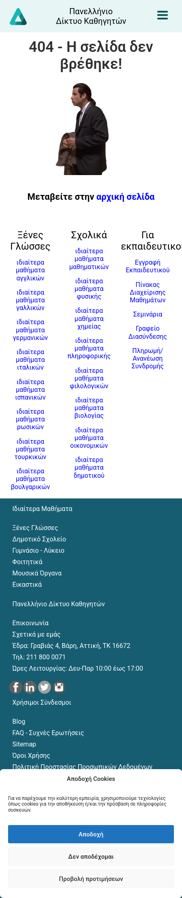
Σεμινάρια (147, 314)
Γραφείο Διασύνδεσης (148, 332)
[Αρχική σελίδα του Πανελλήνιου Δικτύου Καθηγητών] (91, 16)
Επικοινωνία (31, 623)
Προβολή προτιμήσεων (91, 879)
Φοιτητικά (27, 562)
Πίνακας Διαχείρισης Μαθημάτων (148, 292)
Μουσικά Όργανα (37, 573)
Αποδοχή (90, 834)
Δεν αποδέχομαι (91, 856)
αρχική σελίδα (125, 197)
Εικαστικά (27, 584)
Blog (19, 721)
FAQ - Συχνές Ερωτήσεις (48, 733)
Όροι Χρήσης (31, 755)
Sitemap (24, 744)
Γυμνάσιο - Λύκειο (39, 550)
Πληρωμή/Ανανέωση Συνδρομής (147, 358)
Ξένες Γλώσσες (35, 528)
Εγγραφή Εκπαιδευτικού (148, 266)
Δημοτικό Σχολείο (39, 539)
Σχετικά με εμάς (37, 634)
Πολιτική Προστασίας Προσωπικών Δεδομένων (82, 767)
